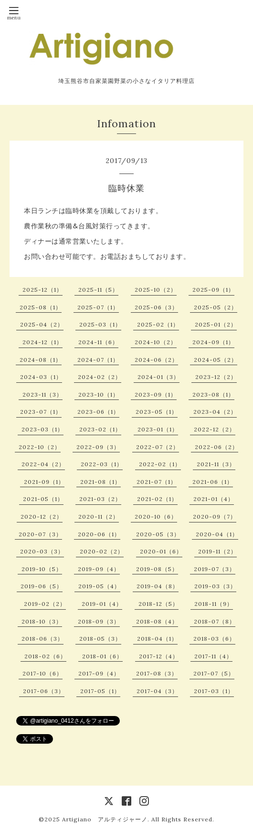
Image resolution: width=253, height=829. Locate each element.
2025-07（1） (98, 307)
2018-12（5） (158, 603)
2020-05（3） (158, 534)
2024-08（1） (41, 359)
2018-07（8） (214, 621)
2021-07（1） (157, 481)
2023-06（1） (98, 411)
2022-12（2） (214, 429)
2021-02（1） (157, 498)
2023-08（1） (213, 394)
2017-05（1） (100, 691)
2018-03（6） (214, 638)
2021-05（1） (43, 498)
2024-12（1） (42, 342)
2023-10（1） (98, 394)
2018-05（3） (100, 638)
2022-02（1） (160, 464)
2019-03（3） (215, 586)
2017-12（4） (159, 656)
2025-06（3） (156, 307)
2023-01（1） (157, 429)
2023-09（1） (156, 394)
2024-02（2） (99, 376)
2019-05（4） (99, 586)
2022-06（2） (216, 446)
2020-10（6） (156, 516)
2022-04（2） (43, 464)
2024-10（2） (156, 342)
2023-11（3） (42, 394)
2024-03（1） (41, 376)
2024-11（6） (98, 342)
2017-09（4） (99, 673)
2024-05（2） (215, 359)
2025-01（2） (216, 324)
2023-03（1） (42, 429)
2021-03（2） (100, 498)
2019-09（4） (99, 569)
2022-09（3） (98, 446)
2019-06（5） (42, 586)
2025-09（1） (213, 289)
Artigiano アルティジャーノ (105, 819)
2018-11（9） (213, 603)
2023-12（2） (216, 376)
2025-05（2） (215, 307)
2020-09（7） (214, 516)
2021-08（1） (100, 481)
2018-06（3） (42, 638)
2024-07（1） (98, 359)
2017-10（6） (42, 673)
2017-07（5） (213, 673)
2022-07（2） (157, 446)
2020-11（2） (98, 516)
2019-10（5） (41, 569)
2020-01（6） (161, 551)
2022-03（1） (102, 464)
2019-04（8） (158, 586)
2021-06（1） (212, 481)
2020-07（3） (40, 534)
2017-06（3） (43, 691)
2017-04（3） (157, 691)
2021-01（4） (213, 498)
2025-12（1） (42, 289)
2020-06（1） (99, 534)
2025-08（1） (41, 307)
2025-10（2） (156, 289)
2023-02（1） (100, 429)
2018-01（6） (102, 656)
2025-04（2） (41, 324)
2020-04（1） (217, 534)
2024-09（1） (213, 342)
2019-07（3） (214, 569)
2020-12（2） (42, 516)
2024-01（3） (158, 376)
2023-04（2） (215, 411)
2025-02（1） (158, 324)
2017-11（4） (213, 656)
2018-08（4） (157, 621)
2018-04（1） (157, 638)
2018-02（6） (45, 656)
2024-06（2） (156, 359)
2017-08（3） (157, 673)
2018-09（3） (99, 621)
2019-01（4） (102, 603)
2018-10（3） (41, 621)
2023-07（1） (41, 411)
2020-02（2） (102, 551)
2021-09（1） (44, 481)
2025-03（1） (100, 324)
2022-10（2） (40, 446)
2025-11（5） (98, 289)
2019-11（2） (217, 551)
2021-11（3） (216, 464)
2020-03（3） (42, 551)
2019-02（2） (45, 603)
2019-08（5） (157, 569)
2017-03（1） (214, 691)
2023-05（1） (157, 411)
